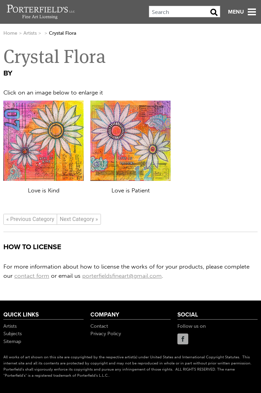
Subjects (12, 334)
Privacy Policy (105, 334)
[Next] (79, 219)
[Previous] (30, 219)
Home (10, 33)
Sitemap (12, 341)
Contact (99, 326)
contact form (31, 275)
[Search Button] (214, 12)
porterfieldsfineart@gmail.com (122, 275)
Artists (30, 33)
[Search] (184, 11)
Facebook (182, 339)
